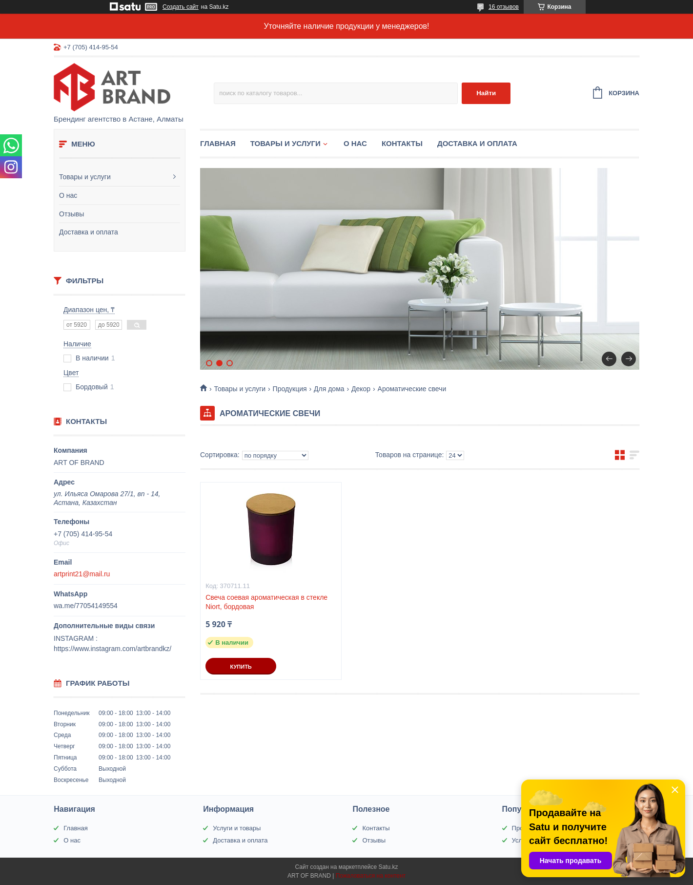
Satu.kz (388, 867)
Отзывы (71, 214)
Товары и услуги (85, 177)
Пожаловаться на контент (371, 875)
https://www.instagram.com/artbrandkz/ (112, 649)
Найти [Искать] (486, 93)
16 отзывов (504, 6)
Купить (240, 667)
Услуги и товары (237, 828)
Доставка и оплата (88, 232)
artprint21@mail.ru (82, 574)
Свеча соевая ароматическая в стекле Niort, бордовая (266, 602)
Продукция (290, 389)
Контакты (402, 143)
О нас (68, 195)
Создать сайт (181, 6)
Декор (360, 389)
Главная (218, 143)
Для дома (329, 389)
